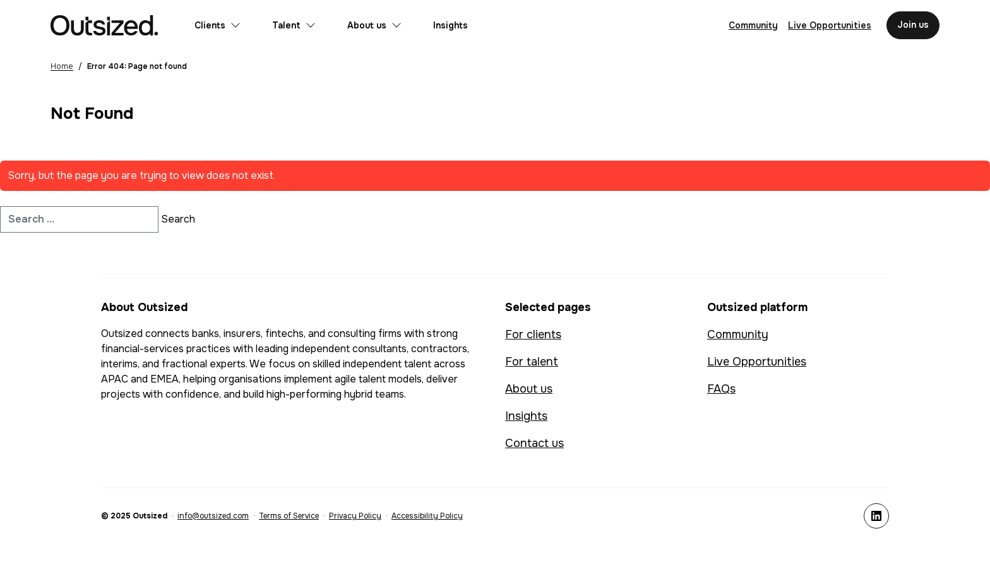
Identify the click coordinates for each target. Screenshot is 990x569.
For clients (533, 334)
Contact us (534, 443)
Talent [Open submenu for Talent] (294, 25)
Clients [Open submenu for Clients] (217, 25)
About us (528, 389)
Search (178, 219)
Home (62, 66)
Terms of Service (289, 516)
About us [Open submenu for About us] (374, 25)
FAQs (721, 389)
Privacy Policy (355, 516)
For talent (531, 362)
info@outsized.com (213, 516)
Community (737, 334)
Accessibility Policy (427, 516)
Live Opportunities (756, 362)
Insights (450, 25)
